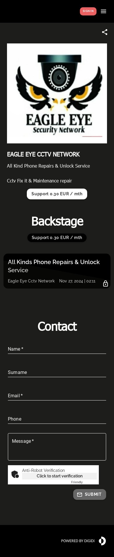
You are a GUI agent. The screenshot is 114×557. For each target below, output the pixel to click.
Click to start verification (60, 476)
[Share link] (105, 32)
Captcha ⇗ (84, 482)
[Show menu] (104, 11)
